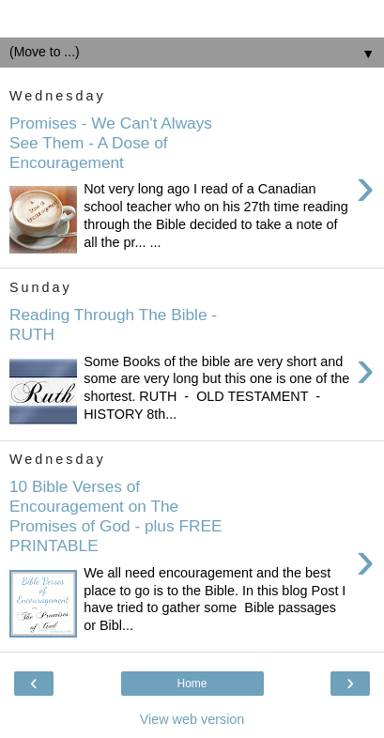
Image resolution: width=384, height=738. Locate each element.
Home (192, 683)
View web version (192, 719)
